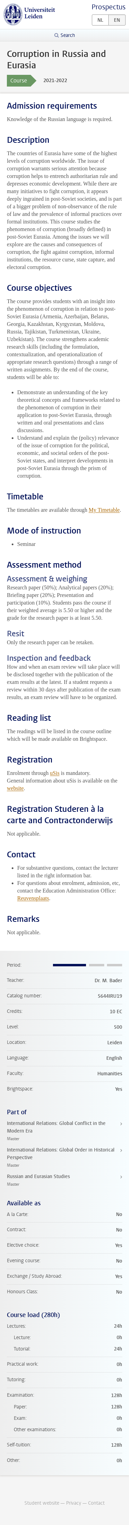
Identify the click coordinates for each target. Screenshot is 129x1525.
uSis (55, 773)
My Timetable (104, 510)
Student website (41, 1503)
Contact (96, 1503)
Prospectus (109, 7)
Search (68, 35)
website (15, 788)
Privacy (73, 1503)
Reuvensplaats (33, 898)
